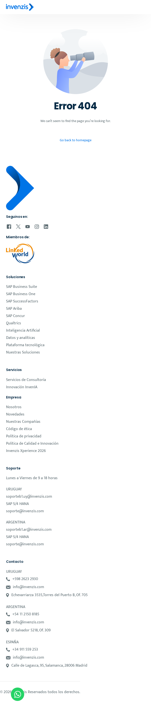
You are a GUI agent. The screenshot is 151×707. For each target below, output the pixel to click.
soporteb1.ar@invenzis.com (29, 529)
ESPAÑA (12, 642)
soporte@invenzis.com (25, 511)
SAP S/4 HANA (17, 504)
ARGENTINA (15, 522)
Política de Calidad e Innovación (32, 443)
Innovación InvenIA (21, 387)
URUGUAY (14, 489)
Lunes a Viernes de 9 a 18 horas (32, 478)
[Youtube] (27, 226)
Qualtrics (13, 323)
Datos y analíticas (20, 338)
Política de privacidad (23, 436)
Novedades (15, 414)
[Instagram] (36, 226)
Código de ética (19, 429)
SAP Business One (20, 294)
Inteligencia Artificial (23, 330)
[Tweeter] (18, 226)
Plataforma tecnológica (25, 345)
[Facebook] (9, 226)
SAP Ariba (14, 308)
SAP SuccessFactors (22, 301)
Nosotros (14, 407)
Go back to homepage (75, 140)
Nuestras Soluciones (23, 352)
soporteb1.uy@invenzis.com (29, 496)
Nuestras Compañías (23, 421)
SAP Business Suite (21, 286)
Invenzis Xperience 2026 (26, 451)
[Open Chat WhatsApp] (17, 694)
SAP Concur (15, 316)
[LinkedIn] (46, 226)
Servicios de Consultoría (26, 380)
